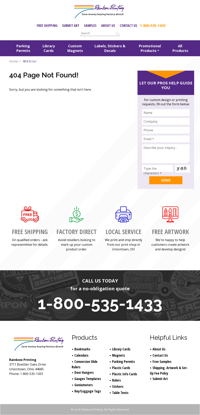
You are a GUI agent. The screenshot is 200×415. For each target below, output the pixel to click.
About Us (108, 25)
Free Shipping (47, 25)
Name (148, 113)
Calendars (81, 355)
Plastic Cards (121, 367)
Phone (148, 130)
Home (13, 61)
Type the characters (153, 170)
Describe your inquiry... (160, 148)
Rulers (116, 380)
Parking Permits (23, 48)
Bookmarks (82, 349)
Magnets (118, 355)
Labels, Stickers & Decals (109, 48)
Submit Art (70, 25)
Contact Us (128, 25)
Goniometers (83, 385)
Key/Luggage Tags (87, 391)
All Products (180, 48)
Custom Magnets (75, 48)
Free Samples (162, 361)
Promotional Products (150, 48)
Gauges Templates (87, 378)
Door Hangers (84, 372)
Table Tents (120, 392)
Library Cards (48, 48)
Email (149, 139)
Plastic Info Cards (124, 374)
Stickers (117, 386)
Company (150, 121)
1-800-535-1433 (152, 25)
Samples (90, 25)
